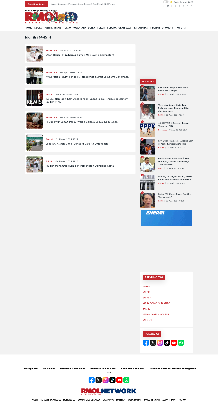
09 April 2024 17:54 (67, 94)
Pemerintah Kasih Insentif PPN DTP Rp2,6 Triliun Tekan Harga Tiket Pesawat (173, 161)
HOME (28, 27)
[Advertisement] (166, 56)
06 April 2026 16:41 (175, 168)
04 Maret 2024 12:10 (66, 161)
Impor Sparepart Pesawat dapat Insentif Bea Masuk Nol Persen (83, 4)
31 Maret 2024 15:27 (67, 139)
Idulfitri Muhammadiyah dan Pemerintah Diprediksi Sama (80, 165)
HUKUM (101, 27)
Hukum (49, 94)
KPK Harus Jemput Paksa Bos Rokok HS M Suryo (173, 89)
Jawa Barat (135, 399)
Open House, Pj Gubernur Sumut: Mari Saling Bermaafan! (80, 54)
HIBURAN (155, 27)
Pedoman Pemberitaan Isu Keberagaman (173, 368)
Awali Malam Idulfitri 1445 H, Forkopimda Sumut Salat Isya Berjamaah (87, 76)
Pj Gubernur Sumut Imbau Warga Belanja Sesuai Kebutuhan (82, 121)
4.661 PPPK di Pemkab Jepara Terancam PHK (173, 125)
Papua (182, 399)
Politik (49, 161)
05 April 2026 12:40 (176, 147)
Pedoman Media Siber (72, 368)
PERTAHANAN (140, 27)
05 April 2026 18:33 (175, 115)
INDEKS (38, 27)
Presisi (49, 139)
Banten (120, 399)
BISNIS (57, 27)
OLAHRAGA (124, 27)
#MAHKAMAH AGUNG (156, 314)
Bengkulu (69, 399)
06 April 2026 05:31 (178, 130)
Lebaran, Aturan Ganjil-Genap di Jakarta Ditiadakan (77, 143)
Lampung (108, 399)
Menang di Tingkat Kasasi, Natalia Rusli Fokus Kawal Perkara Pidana (175, 178)
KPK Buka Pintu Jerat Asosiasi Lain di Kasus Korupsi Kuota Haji (175, 142)
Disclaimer (49, 368)
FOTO (179, 27)
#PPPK (147, 298)
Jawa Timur (169, 399)
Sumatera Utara (50, 399)
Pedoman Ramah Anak (103, 368)
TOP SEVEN (148, 81)
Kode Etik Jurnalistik (132, 368)
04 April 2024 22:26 (71, 117)
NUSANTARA (79, 27)
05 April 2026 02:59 (175, 201)
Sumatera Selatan (89, 399)
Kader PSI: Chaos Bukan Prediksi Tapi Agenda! (174, 196)
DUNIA (91, 27)
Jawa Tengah (152, 399)
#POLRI (147, 320)
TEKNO (67, 27)
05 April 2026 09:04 (176, 94)
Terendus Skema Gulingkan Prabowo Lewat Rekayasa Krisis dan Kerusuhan (173, 108)
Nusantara (51, 50)
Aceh (35, 399)
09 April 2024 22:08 (71, 72)
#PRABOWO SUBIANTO (156, 303)
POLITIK (48, 27)
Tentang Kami (30, 368)
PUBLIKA (112, 27)
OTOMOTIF (168, 27)
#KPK (146, 292)
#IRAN (146, 286)
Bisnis (161, 168)
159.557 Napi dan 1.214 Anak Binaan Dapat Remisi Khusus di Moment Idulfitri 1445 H (87, 100)
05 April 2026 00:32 (176, 183)
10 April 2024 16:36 (70, 50)
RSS (109, 372)
